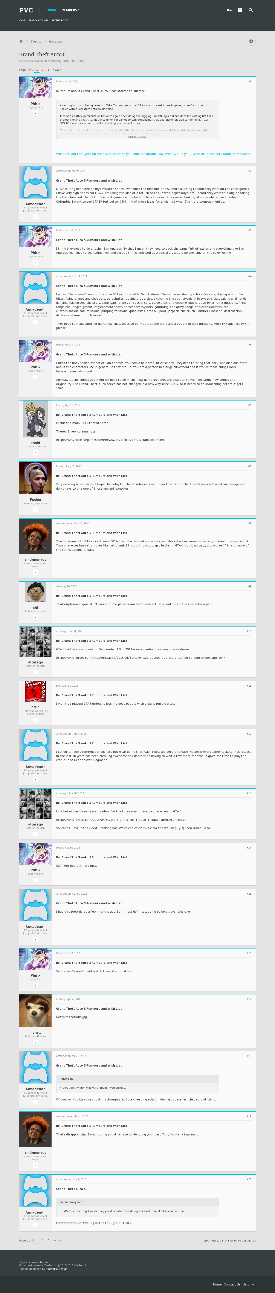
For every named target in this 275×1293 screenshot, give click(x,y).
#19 (249, 1116)
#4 (249, 276)
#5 (249, 344)
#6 (249, 405)
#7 (249, 466)
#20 (249, 1179)
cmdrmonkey (35, 559)
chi (35, 608)
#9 (249, 586)
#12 (249, 733)
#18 (249, 1056)
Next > (57, 69)
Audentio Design (56, 1268)
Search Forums (38, 20)
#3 (249, 230)
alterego (35, 662)
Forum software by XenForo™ (54, 1265)
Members (69, 10)
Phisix (65, 60)
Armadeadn (36, 204)
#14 (249, 847)
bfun (35, 707)
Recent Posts (60, 20)
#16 (249, 953)
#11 (249, 685)
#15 (249, 893)
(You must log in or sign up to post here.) (230, 1240)
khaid (35, 443)
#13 (249, 793)
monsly (35, 1032)
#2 (249, 171)
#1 (249, 81)
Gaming (42, 60)
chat (22, 20)
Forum (50, 10)
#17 (249, 999)
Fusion (35, 500)
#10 (249, 631)
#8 (249, 523)
